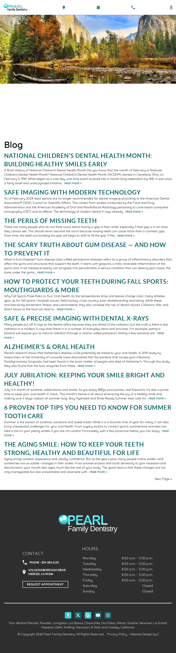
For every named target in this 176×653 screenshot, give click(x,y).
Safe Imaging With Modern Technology (72, 192)
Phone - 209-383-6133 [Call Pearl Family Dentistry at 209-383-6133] (41, 562)
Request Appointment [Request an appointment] (45, 584)
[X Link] (78, 615)
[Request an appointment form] (98, 7)
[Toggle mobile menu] (171, 7)
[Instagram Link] (108, 615)
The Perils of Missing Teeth (50, 220)
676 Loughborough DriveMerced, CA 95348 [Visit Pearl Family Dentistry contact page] (44, 571)
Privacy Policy (117, 634)
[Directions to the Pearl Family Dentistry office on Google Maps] (64, 7)
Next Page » (163, 479)
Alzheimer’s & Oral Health (49, 346)
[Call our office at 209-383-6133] (133, 7)
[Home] (15, 7)
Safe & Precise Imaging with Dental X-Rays (76, 318)
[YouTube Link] (98, 615)
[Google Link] (88, 615)
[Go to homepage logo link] (88, 523)
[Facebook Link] (68, 615)
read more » (73, 183)
